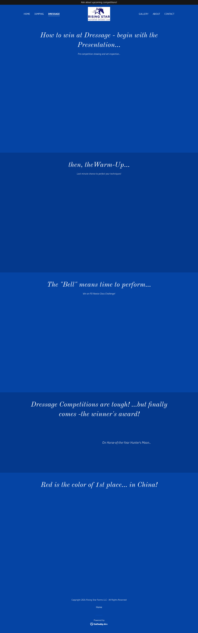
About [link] (156, 13)
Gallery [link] (143, 13)
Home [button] (99, 607)
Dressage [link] (54, 13)
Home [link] (27, 13)
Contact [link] (169, 13)
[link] (99, 13)
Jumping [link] (39, 13)
